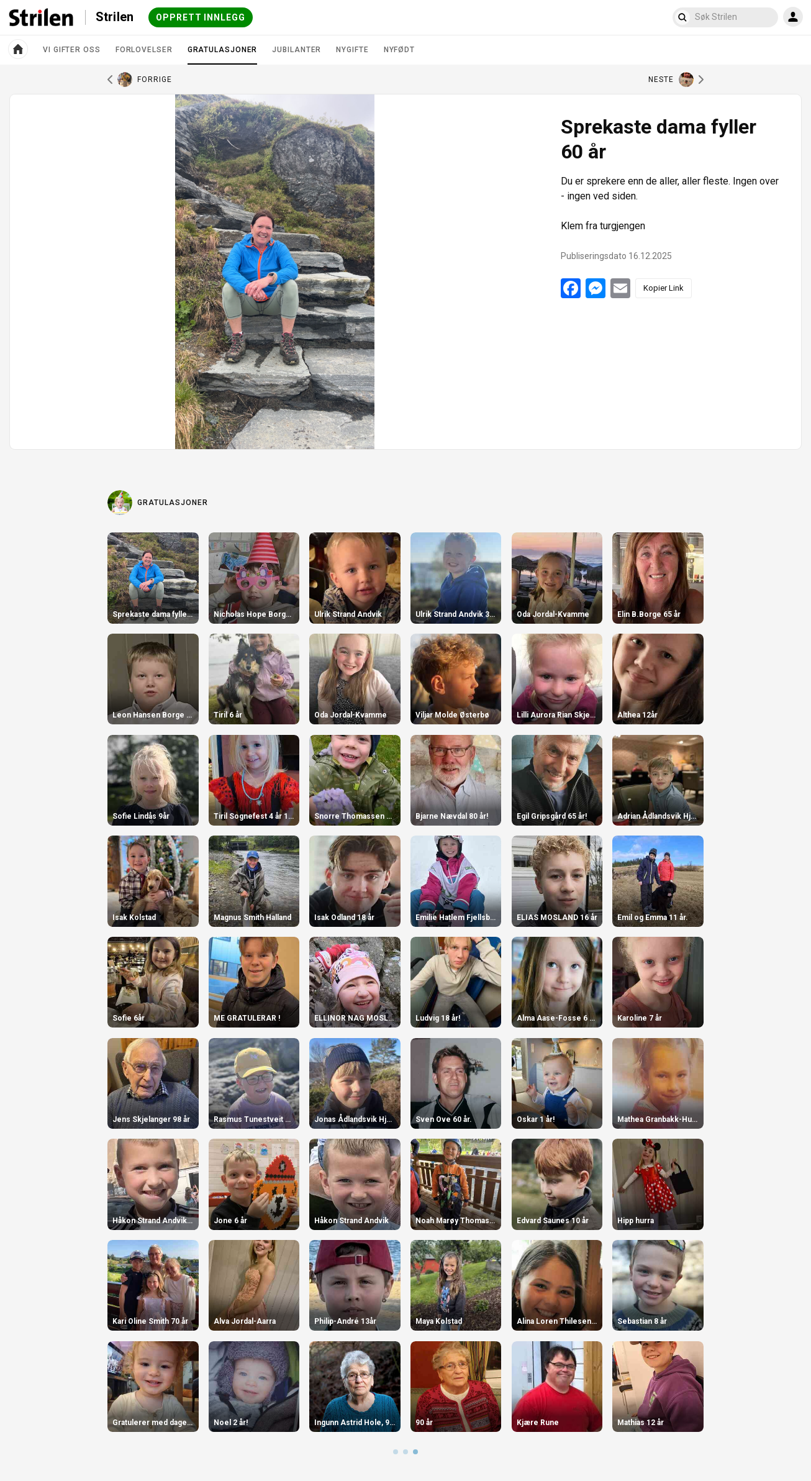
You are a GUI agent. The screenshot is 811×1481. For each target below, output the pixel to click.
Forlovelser (144, 49)
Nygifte (352, 49)
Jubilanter (296, 49)
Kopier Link (663, 288)
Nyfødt (399, 49)
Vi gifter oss (72, 49)
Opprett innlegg (200, 17)
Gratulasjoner (223, 54)
